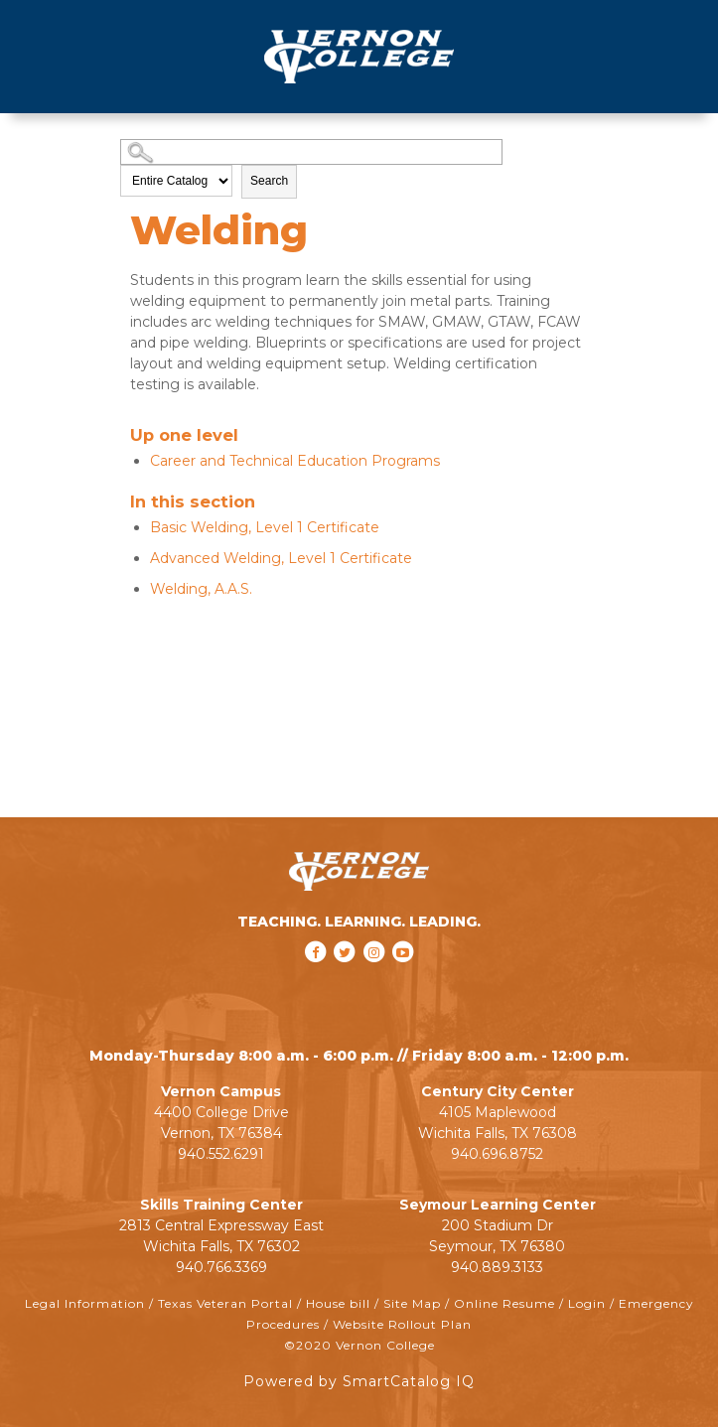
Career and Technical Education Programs (295, 461)
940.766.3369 (221, 1267)
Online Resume (504, 1303)
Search (269, 181)
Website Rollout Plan (402, 1324)
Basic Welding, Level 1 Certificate (264, 527)
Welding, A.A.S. (201, 589)
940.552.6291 (221, 1154)
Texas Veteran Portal (225, 1303)
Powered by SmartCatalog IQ (359, 1381)
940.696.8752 (497, 1154)
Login (587, 1303)
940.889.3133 (497, 1267)
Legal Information (85, 1303)
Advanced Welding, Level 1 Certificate (281, 558)
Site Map (412, 1303)
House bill (338, 1303)
